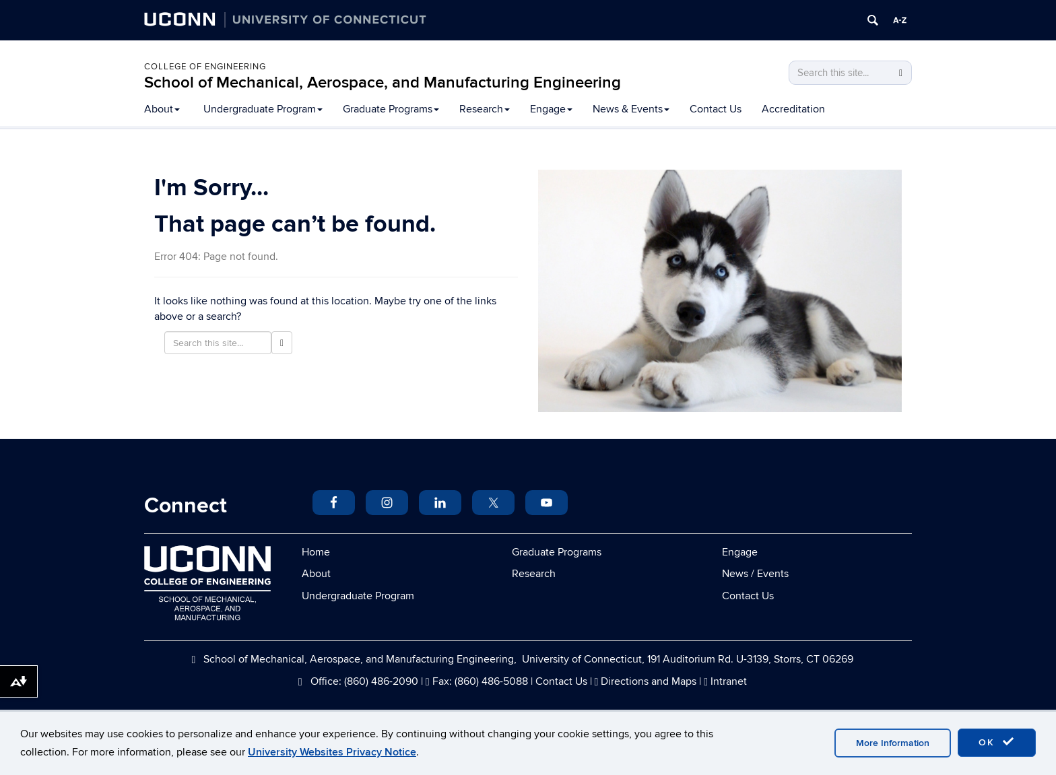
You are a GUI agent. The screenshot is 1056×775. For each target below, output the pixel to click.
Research (484, 109)
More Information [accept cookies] (892, 743)
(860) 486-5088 (491, 681)
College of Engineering (205, 66)
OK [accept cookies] (997, 742)
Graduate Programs (391, 109)
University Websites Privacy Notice (332, 752)
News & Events (631, 109)
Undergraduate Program (263, 109)
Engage (551, 109)
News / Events (755, 573)
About (162, 109)
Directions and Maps (648, 681)
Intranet (729, 681)
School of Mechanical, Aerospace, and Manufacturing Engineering (382, 82)
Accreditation (793, 109)
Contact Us (715, 109)
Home (316, 552)
